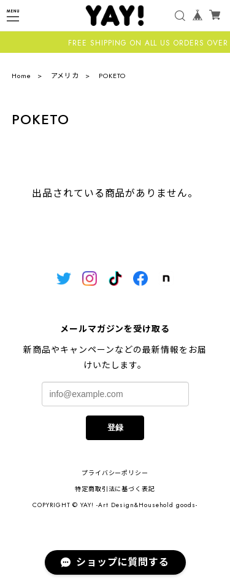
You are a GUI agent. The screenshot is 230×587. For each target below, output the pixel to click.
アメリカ (65, 76)
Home (21, 76)
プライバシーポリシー (115, 473)
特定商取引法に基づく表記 (115, 489)
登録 (115, 427)
